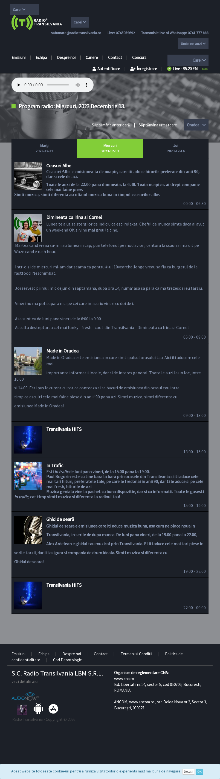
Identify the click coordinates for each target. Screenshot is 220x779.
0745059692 (125, 32)
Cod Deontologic (67, 659)
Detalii (188, 771)
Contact (115, 57)
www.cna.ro (124, 678)
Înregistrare (143, 68)
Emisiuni (18, 57)
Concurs (139, 57)
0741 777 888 (198, 32)
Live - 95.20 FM (182, 68)
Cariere (92, 57)
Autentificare (106, 68)
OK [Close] (199, 771)
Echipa (41, 57)
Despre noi (66, 57)
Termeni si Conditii (136, 653)
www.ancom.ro (141, 701)
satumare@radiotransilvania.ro (76, 32)
